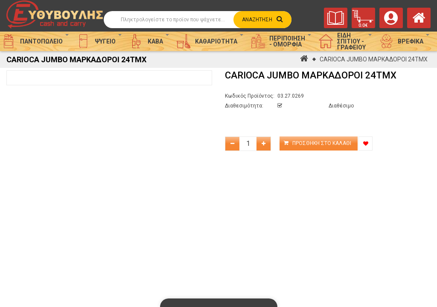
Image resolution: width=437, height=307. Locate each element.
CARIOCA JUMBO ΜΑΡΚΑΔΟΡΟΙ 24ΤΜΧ (374, 59)
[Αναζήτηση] (197, 19)
